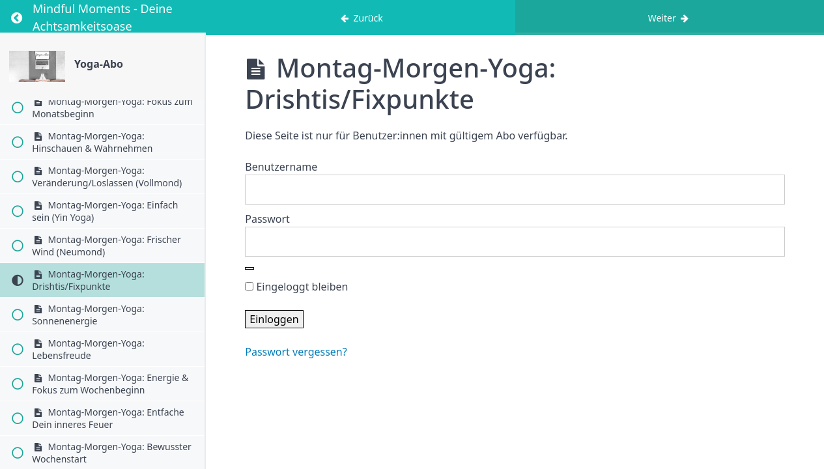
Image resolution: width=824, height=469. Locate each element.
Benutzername (281, 167)
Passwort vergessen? (296, 352)
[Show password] (249, 268)
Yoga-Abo (98, 64)
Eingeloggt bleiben (296, 286)
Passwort (267, 219)
